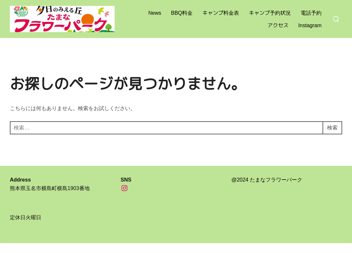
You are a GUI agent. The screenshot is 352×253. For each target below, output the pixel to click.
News (154, 12)
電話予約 (311, 12)
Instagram (310, 25)
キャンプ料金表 (220, 12)
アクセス (278, 25)
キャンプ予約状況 (270, 12)
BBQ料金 (182, 12)
